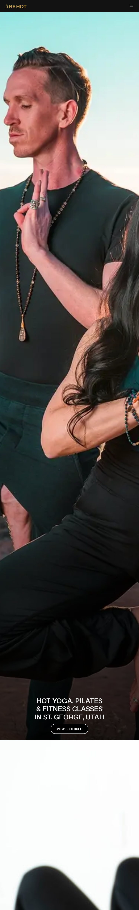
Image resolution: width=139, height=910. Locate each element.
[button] (131, 6)
